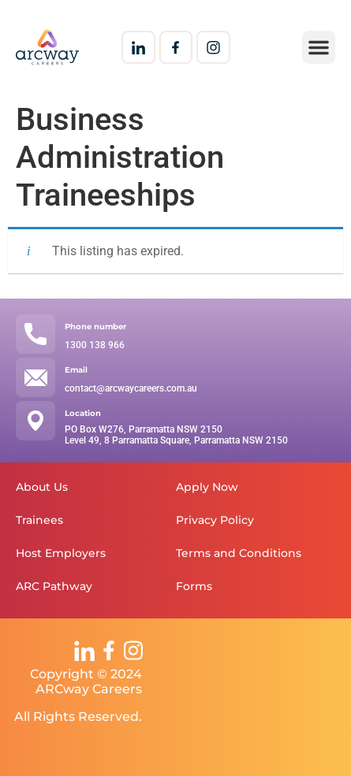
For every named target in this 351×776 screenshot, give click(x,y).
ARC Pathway (54, 586)
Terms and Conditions (238, 553)
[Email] (35, 377)
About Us (42, 487)
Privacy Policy (215, 520)
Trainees (39, 520)
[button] (318, 47)
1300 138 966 (95, 345)
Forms (194, 586)
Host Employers (61, 553)
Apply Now (207, 487)
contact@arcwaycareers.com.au (131, 388)
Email (76, 370)
